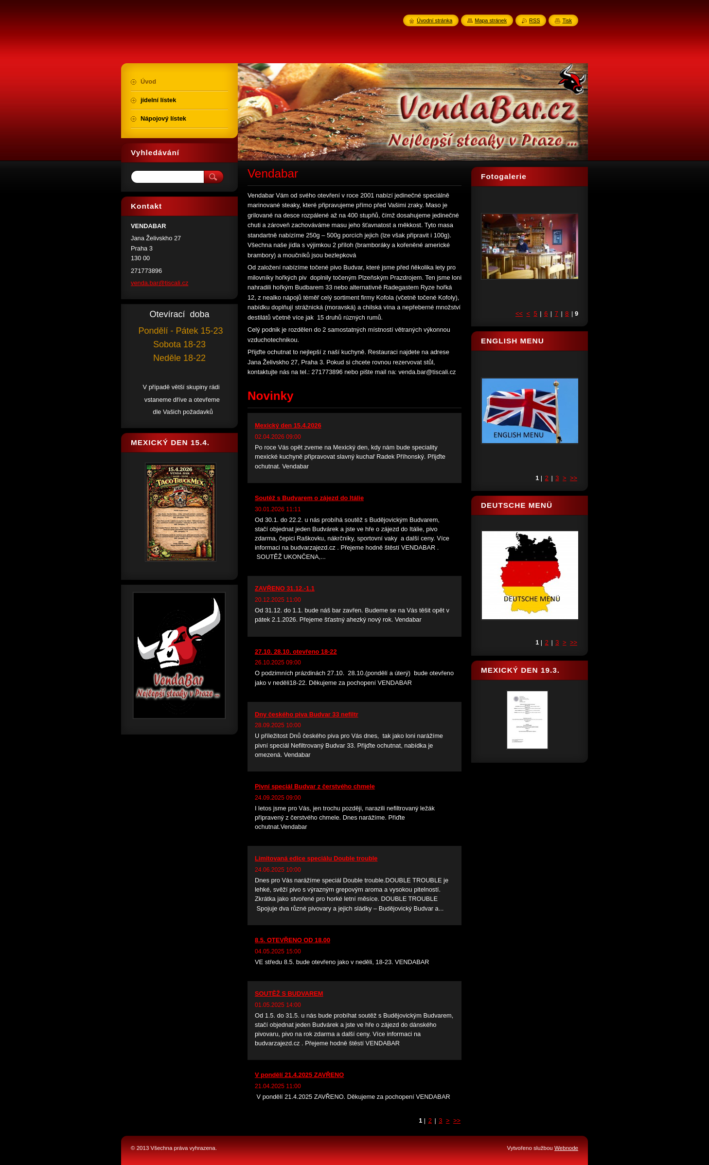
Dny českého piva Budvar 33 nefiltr (306, 714)
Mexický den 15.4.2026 (288, 425)
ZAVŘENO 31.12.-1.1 (285, 588)
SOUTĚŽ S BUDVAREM (289, 993)
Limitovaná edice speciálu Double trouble (316, 858)
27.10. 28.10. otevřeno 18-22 (296, 651)
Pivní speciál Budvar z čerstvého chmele (315, 786)
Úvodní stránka (434, 20)
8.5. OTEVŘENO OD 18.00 (292, 940)
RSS (534, 20)
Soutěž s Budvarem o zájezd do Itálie (309, 498)
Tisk (567, 20)
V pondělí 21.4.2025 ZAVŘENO (299, 1074)
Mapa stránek (491, 20)
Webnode (566, 1148)
